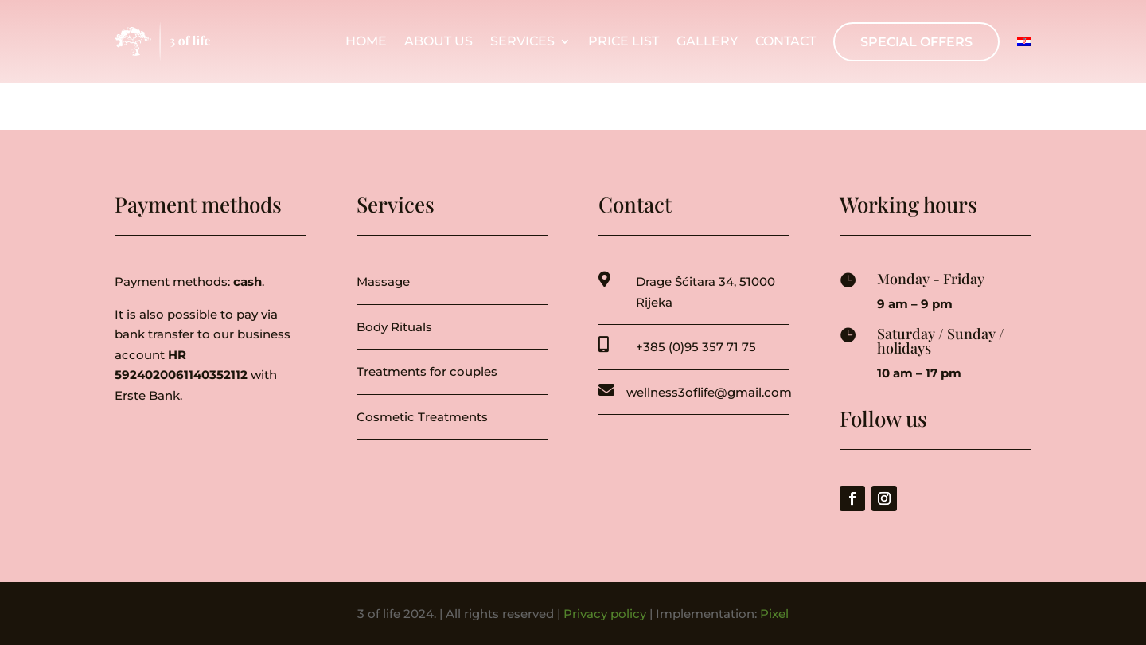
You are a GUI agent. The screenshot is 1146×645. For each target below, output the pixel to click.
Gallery (707, 41)
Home (366, 41)
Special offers (916, 41)
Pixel (774, 613)
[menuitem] (1024, 41)
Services (522, 41)
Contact (785, 41)
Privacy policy (604, 613)
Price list (623, 41)
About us (438, 41)
